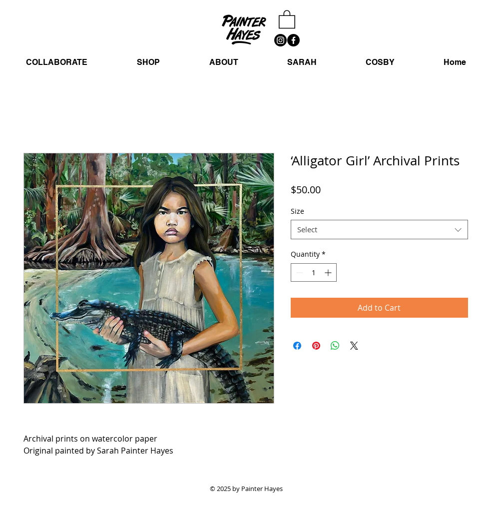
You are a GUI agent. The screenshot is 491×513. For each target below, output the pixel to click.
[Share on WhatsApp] (335, 346)
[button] (287, 18)
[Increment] (329, 272)
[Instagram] (280, 40)
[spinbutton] (314, 272)
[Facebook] (293, 40)
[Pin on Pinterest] (316, 346)
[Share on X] (354, 346)
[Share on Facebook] (297, 346)
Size (297, 211)
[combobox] (379, 229)
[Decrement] (298, 272)
